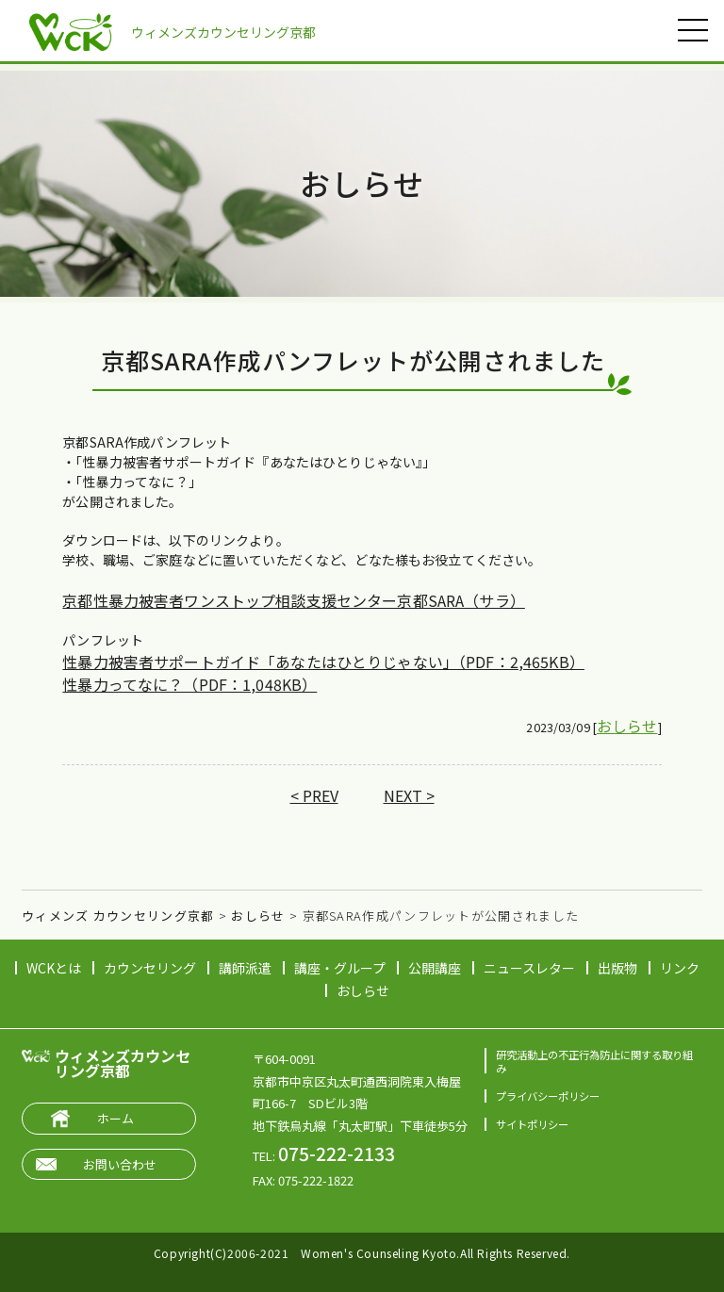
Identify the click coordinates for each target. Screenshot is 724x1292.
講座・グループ (340, 967)
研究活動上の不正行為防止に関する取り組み (594, 1060)
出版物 (617, 967)
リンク (679, 967)
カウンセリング (150, 967)
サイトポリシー (532, 1124)
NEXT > (409, 795)
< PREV (314, 795)
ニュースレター (529, 967)
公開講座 (434, 967)
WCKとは (53, 967)
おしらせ (627, 725)
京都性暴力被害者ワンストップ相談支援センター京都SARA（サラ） (293, 600)
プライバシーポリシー (548, 1096)
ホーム (115, 1118)
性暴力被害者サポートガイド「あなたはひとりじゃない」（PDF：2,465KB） (323, 661)
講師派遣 (245, 967)
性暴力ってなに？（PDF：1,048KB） (189, 684)
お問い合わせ (119, 1164)
